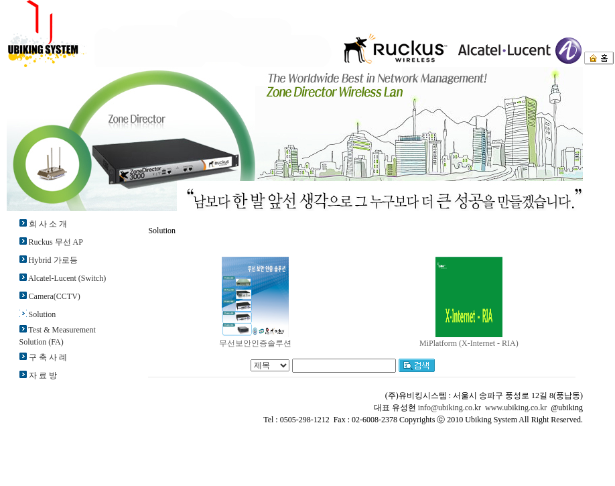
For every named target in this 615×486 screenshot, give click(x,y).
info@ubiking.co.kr (449, 407)
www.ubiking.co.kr (516, 407)
